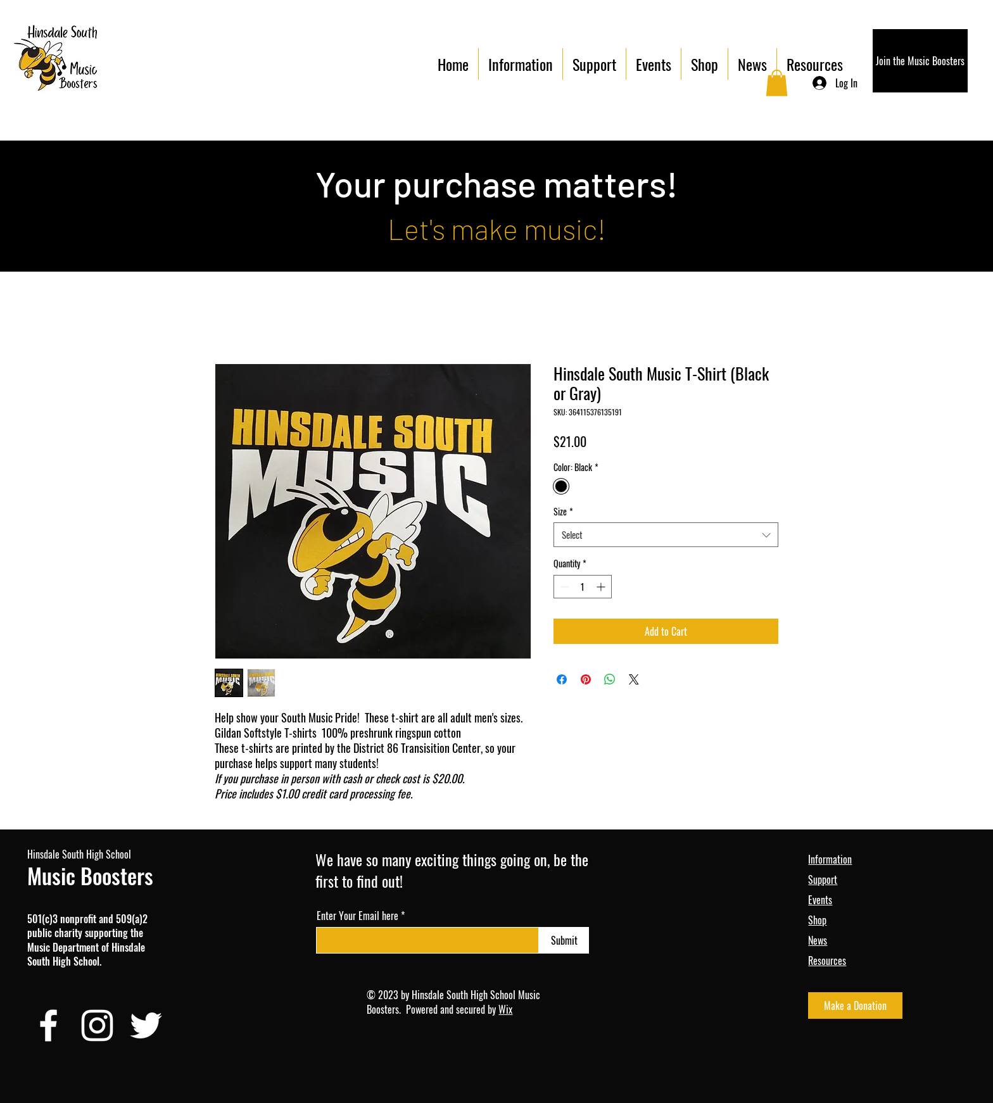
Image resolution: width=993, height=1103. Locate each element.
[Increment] (602, 587)
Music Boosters (90, 875)
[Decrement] (563, 587)
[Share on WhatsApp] (609, 679)
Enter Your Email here (357, 916)
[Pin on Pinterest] (585, 679)
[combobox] (665, 534)
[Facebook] (48, 1025)
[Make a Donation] (855, 1005)
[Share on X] (634, 679)
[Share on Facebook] (561, 679)
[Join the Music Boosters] (920, 60)
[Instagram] (97, 1025)
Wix (505, 1009)
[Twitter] (146, 1025)
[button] (777, 83)
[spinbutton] (582, 587)
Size (563, 511)
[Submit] (564, 940)
